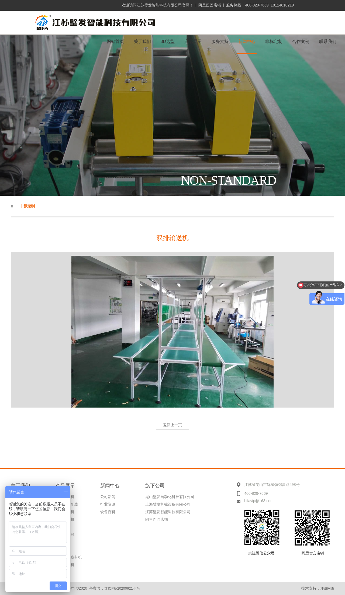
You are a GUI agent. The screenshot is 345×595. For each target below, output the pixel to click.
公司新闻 (107, 497)
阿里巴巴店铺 (209, 5)
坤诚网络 (327, 588)
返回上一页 (172, 425)
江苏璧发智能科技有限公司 (168, 512)
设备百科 (107, 512)
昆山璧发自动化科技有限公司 (169, 497)
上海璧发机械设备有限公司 (168, 504)
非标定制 (27, 206)
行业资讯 (107, 504)
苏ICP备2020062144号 (122, 588)
